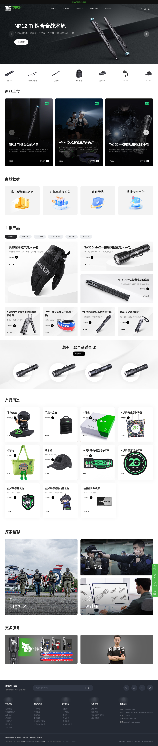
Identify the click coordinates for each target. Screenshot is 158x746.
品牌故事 (94, 709)
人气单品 (22, 237)
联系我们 (37, 715)
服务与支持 (94, 8)
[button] (146, 34)
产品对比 (78, 365)
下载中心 (37, 709)
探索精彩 (108, 8)
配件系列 (8, 724)
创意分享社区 (67, 724)
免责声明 (137, 741)
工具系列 (8, 715)
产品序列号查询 (39, 724)
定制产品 (8, 721)
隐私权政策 (122, 741)
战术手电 (37, 237)
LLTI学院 (66, 712)
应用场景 (66, 8)
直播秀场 (66, 721)
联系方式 (123, 704)
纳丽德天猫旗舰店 (10, 737)
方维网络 (73, 741)
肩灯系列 (83, 237)
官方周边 (8, 727)
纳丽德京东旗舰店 (22, 737)
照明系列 (8, 709)
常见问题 (37, 712)
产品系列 (53, 8)
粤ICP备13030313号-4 (54, 741)
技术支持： (66, 741)
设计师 (65, 715)
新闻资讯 (66, 709)
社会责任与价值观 (97, 715)
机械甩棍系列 (67, 237)
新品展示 (79, 8)
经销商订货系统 (39, 721)
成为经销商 (95, 718)
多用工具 (97, 237)
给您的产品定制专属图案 (79, 2)
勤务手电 (51, 237)
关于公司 (94, 704)
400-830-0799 (130, 709)
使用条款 (130, 741)
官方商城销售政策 (147, 741)
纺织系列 (8, 718)
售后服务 (37, 718)
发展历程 (94, 712)
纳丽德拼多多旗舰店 (36, 737)
